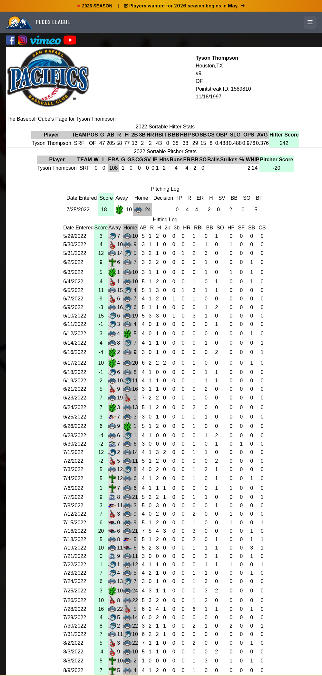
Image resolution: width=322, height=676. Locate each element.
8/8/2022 (73, 660)
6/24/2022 (74, 407)
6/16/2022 (74, 352)
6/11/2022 (74, 324)
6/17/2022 (74, 363)
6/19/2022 (74, 380)
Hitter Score (284, 134)
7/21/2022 (74, 556)
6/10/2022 (74, 315)
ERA (113, 159)
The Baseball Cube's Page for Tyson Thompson (61, 119)
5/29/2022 (74, 236)
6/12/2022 (74, 333)
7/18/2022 (74, 539)
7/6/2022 (73, 488)
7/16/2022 (74, 531)
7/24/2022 (74, 581)
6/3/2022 (73, 272)
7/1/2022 (73, 452)
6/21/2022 (74, 389)
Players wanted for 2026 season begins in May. (184, 5)
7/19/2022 (74, 547)
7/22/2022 (74, 564)
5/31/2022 (74, 253)
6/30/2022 (74, 444)
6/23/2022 (74, 397)
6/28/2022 (74, 435)
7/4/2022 (73, 478)
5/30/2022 (74, 244)
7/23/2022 (74, 573)
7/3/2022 (73, 469)
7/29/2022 (74, 617)
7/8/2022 (73, 505)
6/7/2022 (73, 298)
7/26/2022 (74, 600)
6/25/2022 (74, 416)
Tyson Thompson (217, 58)
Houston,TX (209, 65)
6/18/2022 (74, 372)
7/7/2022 (73, 497)
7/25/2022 (77, 209)
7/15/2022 (74, 522)
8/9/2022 (73, 670)
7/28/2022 (74, 609)
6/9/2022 (73, 307)
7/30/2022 (74, 626)
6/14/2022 (74, 343)
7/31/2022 (74, 634)
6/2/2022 (73, 262)
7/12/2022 (74, 514)
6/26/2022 (74, 426)
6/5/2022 (73, 290)
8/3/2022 (73, 651)
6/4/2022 (73, 281)
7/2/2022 (73, 461)
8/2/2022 (73, 643)
